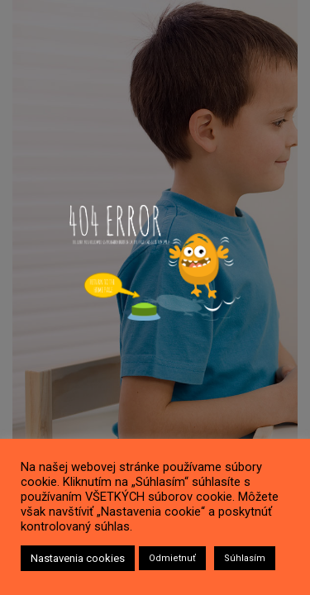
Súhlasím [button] (244, 558)
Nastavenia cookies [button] (78, 558)
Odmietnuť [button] (172, 558)
